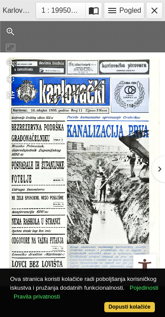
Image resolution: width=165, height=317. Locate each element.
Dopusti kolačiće (129, 307)
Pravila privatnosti (37, 296)
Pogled (124, 10)
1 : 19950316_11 (63, 9)
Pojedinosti (144, 287)
